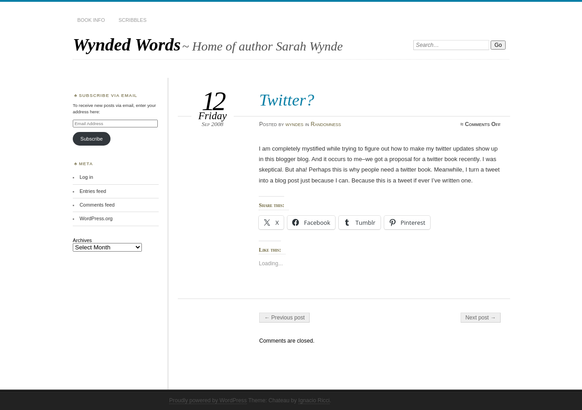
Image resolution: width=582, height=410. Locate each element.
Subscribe (91, 139)
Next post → (481, 317)
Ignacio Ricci (314, 400)
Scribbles (132, 20)
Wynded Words (127, 44)
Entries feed (93, 191)
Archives (82, 240)
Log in (86, 177)
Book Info (91, 20)
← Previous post (284, 317)
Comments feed (97, 205)
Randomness (326, 124)
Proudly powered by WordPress (208, 400)
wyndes (295, 124)
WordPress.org (96, 218)
